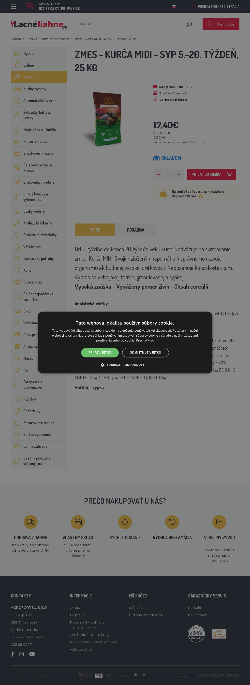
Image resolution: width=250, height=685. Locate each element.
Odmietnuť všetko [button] (145, 352)
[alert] (125, 342)
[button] (125, 364)
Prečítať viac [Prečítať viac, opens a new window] (145, 340)
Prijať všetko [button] (99, 352)
